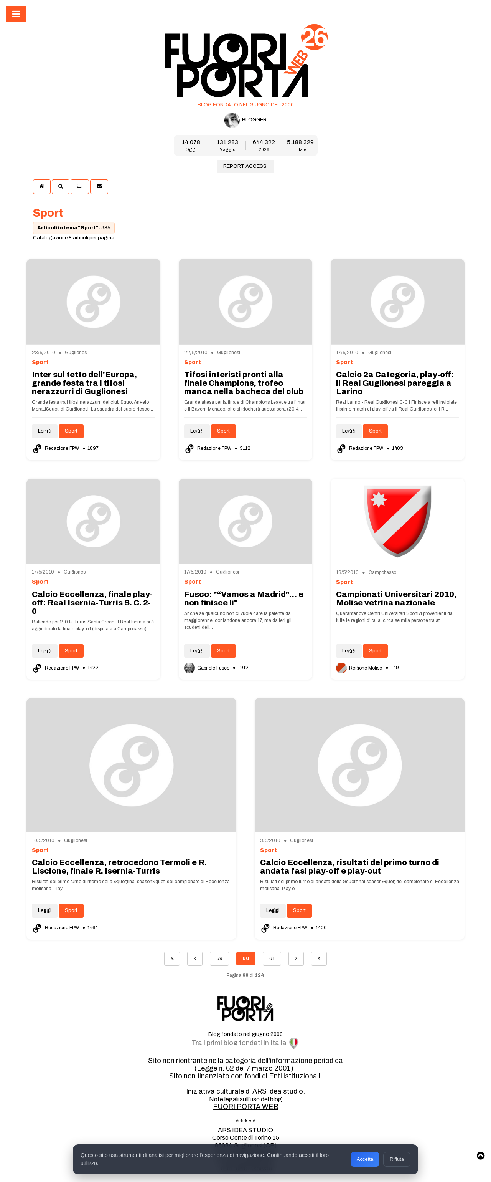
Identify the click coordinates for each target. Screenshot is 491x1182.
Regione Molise (359, 668)
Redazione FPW (56, 448)
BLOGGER (245, 120)
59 (219, 958)
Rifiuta (397, 1159)
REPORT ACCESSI (245, 166)
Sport (71, 431)
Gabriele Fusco (207, 668)
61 (272, 958)
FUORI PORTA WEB (245, 1107)
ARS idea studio (277, 1091)
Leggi (44, 431)
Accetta (365, 1159)
